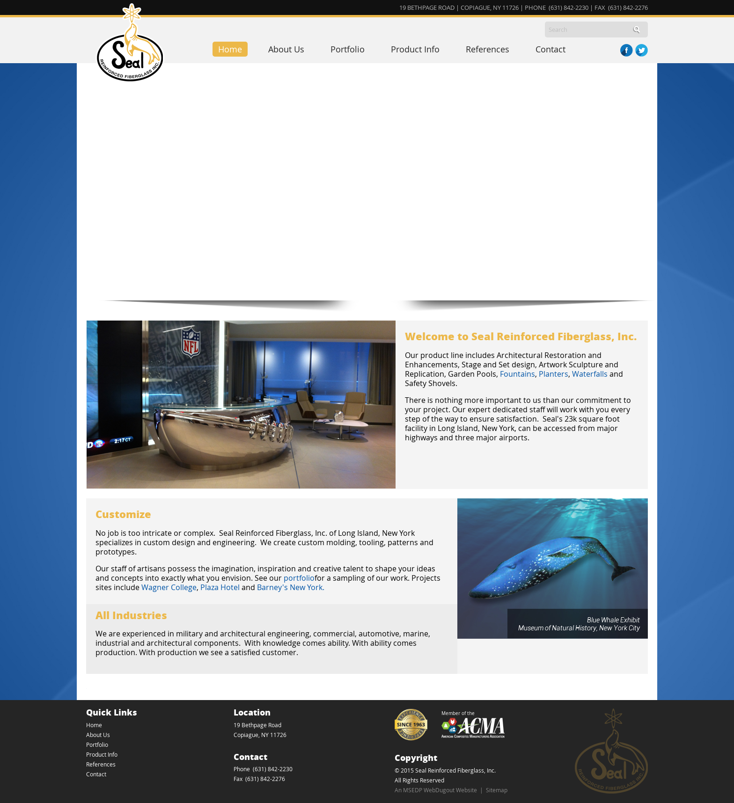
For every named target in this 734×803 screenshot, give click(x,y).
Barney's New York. (291, 587)
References (487, 49)
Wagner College (169, 587)
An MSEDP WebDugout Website (436, 790)
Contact (550, 49)
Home (230, 49)
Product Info (415, 49)
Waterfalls (590, 374)
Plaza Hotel (220, 587)
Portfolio (347, 49)
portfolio (299, 578)
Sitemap (496, 790)
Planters (553, 374)
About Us (286, 49)
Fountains (517, 374)
